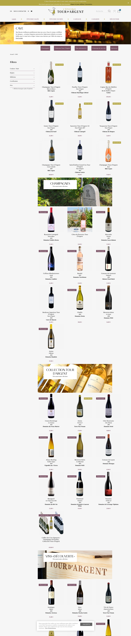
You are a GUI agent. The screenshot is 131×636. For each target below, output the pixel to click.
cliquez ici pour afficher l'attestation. (81, 4)
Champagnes (55, 182)
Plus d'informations (50, 628)
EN (11, 11)
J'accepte (86, 624)
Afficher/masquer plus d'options (23, 88)
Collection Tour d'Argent (54, 342)
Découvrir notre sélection (55, 185)
